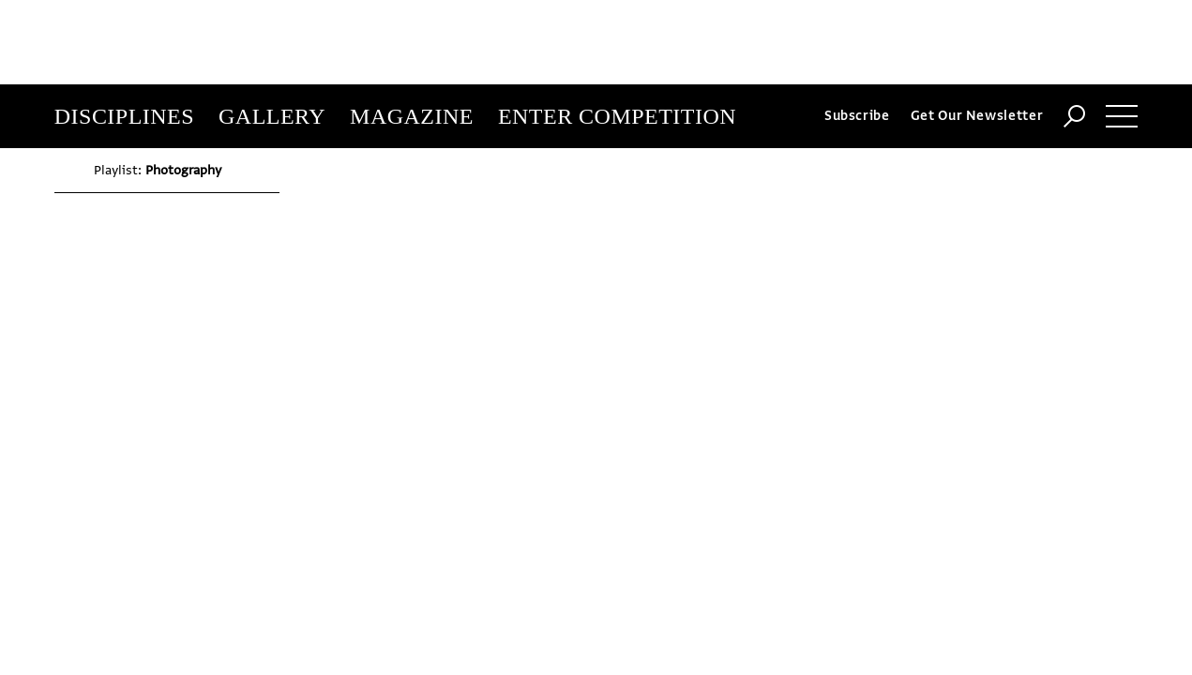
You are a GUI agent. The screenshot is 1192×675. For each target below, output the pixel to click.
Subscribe (857, 31)
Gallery (272, 32)
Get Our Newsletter (977, 31)
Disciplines (124, 32)
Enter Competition (617, 32)
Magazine (412, 32)
